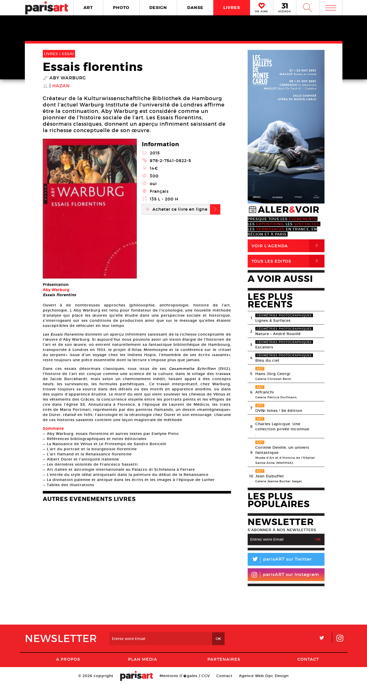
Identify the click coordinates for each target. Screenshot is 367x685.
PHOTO (121, 7)
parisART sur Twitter (280, 559)
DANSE (195, 7)
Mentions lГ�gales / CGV (185, 675)
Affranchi (264, 392)
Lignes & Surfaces (273, 320)
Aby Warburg (67, 78)
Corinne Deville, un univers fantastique (282, 450)
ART (88, 7)
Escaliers (264, 347)
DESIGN (158, 7)
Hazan (61, 86)
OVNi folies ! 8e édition (278, 410)
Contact (308, 659)
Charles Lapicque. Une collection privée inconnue (282, 426)
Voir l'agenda (287, 245)
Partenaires (223, 659)
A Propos (68, 659)
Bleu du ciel (267, 360)
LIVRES (231, 7)
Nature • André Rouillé (278, 333)
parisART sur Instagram (285, 575)
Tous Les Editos (287, 261)
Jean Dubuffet (269, 476)
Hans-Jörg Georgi (272, 373)
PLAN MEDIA (142, 659)
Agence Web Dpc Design (264, 675)
